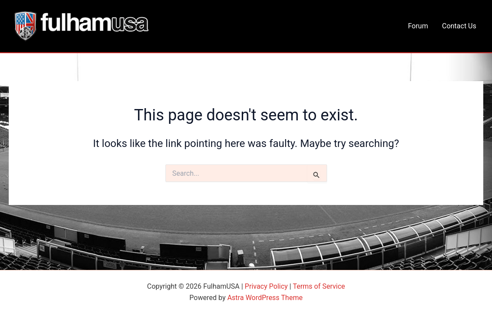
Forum (418, 26)
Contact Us (459, 26)
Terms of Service (319, 286)
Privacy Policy (266, 286)
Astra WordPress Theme (265, 298)
